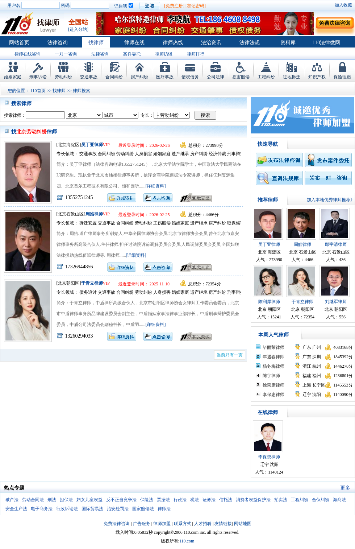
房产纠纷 (139, 76)
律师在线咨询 (27, 54)
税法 (194, 499)
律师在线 (134, 42)
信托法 (225, 499)
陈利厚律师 (269, 301)
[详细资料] (156, 186)
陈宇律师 (271, 375)
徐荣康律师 (273, 385)
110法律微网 (326, 42)
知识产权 (317, 76)
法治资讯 (211, 42)
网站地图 (242, 523)
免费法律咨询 (117, 523)
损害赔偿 (241, 76)
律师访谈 (163, 54)
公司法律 (215, 76)
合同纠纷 (114, 76)
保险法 (146, 499)
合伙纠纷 (320, 499)
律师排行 (195, 54)
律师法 (164, 508)
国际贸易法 (92, 508)
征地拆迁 (291, 76)
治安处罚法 (118, 508)
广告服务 (141, 523)
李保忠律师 (273, 394)
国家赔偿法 (143, 508)
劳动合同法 (33, 499)
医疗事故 (165, 76)
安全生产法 (16, 508)
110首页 (38, 90)
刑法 (51, 499)
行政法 (180, 499)
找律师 (96, 42)
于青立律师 (92, 283)
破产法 (11, 499)
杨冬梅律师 (273, 366)
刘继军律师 (336, 301)
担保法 (66, 499)
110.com (186, 541)
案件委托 (132, 54)
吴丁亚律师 (92, 144)
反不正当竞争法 (121, 499)
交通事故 (88, 76)
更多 (345, 488)
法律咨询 (57, 42)
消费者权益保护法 (253, 499)
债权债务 (190, 76)
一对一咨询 (66, 54)
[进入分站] (78, 29)
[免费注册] (174, 5)
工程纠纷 (266, 76)
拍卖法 (280, 499)
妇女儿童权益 (89, 499)
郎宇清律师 (336, 244)
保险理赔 (342, 76)
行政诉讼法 (67, 508)
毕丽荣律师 (273, 347)
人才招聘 (203, 523)
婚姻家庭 (12, 76)
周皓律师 (94, 213)
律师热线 (173, 42)
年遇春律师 (273, 356)
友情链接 (223, 523)
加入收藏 (343, 5)
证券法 (209, 499)
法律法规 (249, 42)
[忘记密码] (195, 5)
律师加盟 (162, 523)
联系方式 (182, 523)
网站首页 (19, 42)
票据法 (163, 499)
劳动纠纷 (63, 76)
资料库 (288, 42)
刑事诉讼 (38, 76)
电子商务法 (42, 508)
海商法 (339, 499)
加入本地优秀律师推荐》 (331, 199)
